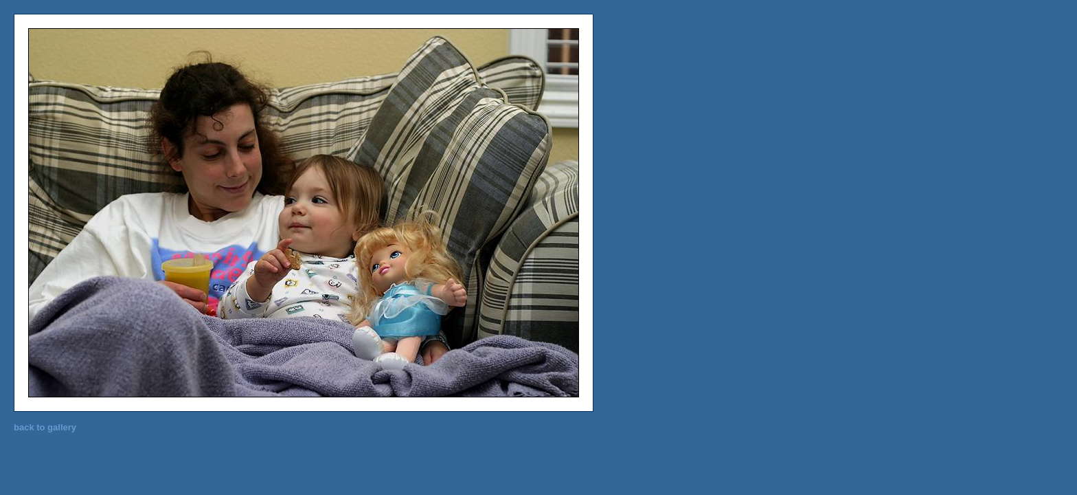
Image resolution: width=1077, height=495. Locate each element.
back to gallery (45, 427)
